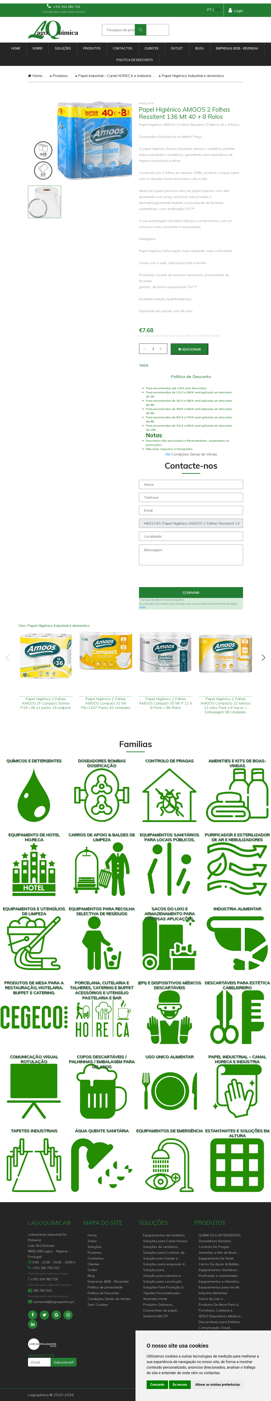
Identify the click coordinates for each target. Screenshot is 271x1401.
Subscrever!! (64, 1362)
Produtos (92, 48)
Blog (199, 48)
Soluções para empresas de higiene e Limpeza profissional (164, 1264)
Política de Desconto (135, 60)
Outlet (177, 48)
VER (142, 607)
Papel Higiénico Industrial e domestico (191, 75)
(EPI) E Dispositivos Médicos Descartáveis (220, 1316)
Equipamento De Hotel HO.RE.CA (216, 1258)
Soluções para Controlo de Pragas (164, 1252)
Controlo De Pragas (214, 1247)
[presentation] (191, 578)
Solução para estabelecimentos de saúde (164, 1270)
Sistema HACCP (155, 1316)
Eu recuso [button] (180, 1384)
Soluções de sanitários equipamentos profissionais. (164, 1247)
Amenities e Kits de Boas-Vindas (218, 1252)
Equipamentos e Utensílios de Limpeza (219, 1281)
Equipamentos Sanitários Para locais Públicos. (218, 1270)
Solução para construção (162, 1281)
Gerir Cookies (98, 1304)
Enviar (191, 593)
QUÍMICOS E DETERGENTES (220, 1235)
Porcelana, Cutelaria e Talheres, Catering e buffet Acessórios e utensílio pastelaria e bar (219, 1310)
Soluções (63, 48)
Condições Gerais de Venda (109, 1299)
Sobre (37, 48)
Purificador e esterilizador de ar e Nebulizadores (221, 1276)
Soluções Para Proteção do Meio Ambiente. (164, 1287)
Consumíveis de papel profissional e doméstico (162, 1310)
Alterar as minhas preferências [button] (217, 1384)
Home (15, 48)
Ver (168, 454)
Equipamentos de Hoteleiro (164, 1235)
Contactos (122, 48)
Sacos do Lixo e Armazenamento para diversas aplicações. (216, 1299)
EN (217, 9)
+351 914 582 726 (63, 6)
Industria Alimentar (213, 1293)
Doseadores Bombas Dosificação (215, 1241)
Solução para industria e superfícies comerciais (162, 1276)
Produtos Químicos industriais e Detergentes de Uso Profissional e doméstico (164, 1304)
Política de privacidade (105, 1287)
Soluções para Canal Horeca (165, 1241)
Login (235, 10)
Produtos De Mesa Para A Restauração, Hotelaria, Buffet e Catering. (218, 1304)
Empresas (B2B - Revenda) (237, 48)
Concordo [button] (157, 1384)
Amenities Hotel (155, 1299)
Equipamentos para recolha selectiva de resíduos (220, 1287)
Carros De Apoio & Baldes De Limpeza (219, 1264)
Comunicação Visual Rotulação (214, 1328)
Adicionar (189, 349)
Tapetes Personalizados (161, 1293)
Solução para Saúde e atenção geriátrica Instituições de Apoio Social (164, 1258)
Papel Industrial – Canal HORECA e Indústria (113, 75)
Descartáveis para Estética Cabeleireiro (219, 1322)
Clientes (152, 48)
